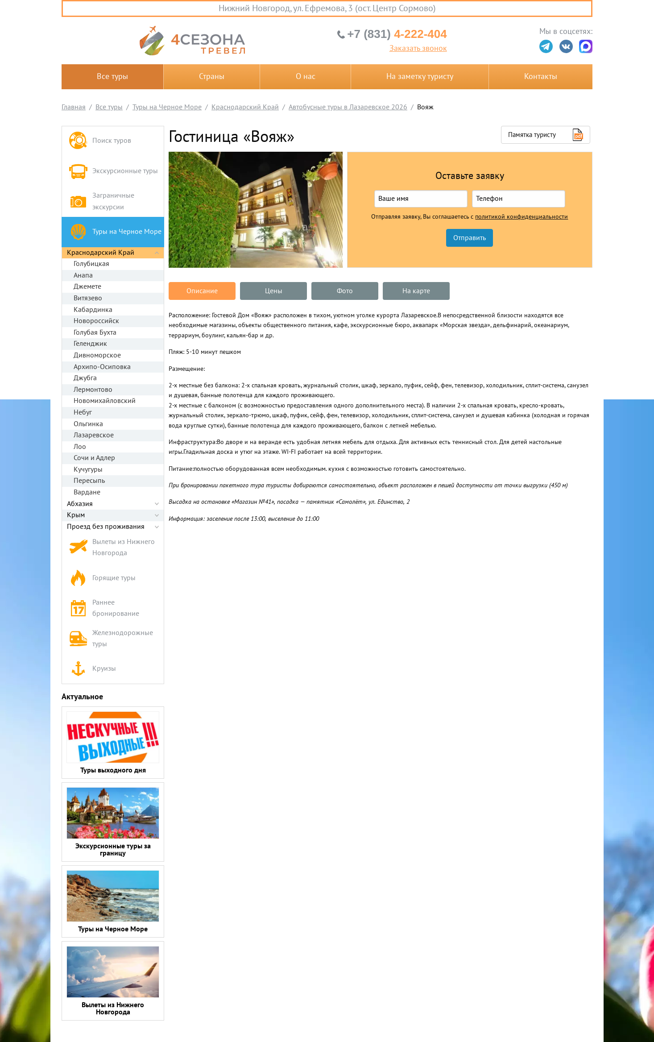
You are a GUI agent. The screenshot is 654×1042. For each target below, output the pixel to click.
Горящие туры (102, 578)
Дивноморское (97, 355)
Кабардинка (93, 310)
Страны (211, 76)
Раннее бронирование (104, 608)
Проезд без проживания (106, 527)
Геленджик (90, 344)
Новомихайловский (105, 401)
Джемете (87, 286)
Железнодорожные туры (111, 638)
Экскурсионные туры (113, 171)
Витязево (88, 298)
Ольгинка (88, 424)
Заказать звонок (418, 49)
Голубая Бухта (95, 332)
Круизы (92, 669)
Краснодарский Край (100, 253)
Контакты (540, 76)
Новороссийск (96, 321)
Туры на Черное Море (115, 232)
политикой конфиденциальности (521, 216)
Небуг (83, 412)
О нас (305, 76)
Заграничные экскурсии (101, 201)
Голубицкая (91, 264)
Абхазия (80, 504)
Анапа (83, 275)
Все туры (112, 76)
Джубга (85, 378)
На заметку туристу (419, 76)
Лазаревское (94, 435)
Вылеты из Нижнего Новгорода (112, 547)
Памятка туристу (532, 135)
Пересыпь (89, 481)
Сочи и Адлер (94, 458)
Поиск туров (100, 141)
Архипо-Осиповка (102, 367)
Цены (273, 291)
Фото (345, 291)
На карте (416, 291)
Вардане (87, 492)
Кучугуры (88, 469)
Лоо (80, 447)
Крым (76, 515)
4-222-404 (397, 34)
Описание (202, 291)
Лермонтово (93, 390)
